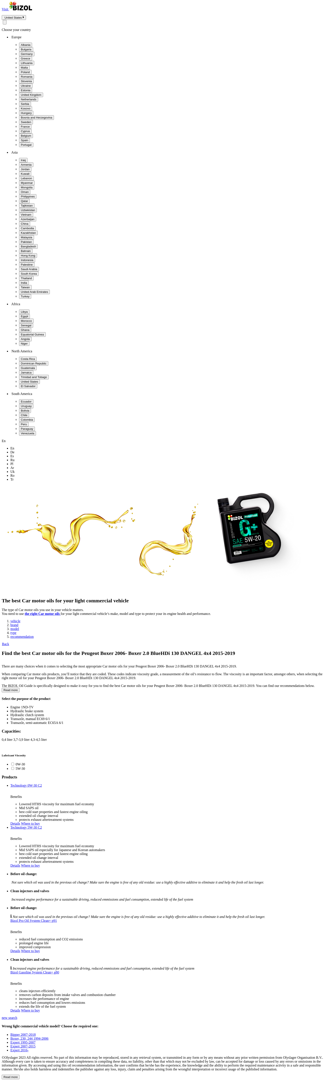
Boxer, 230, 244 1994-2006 (29, 1038)
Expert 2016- (19, 1050)
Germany (27, 54)
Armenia (26, 164)
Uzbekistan (28, 210)
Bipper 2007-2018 (23, 1034)
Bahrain (26, 251)
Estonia (25, 90)
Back (5, 644)
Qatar (24, 201)
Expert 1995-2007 (23, 1042)
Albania (25, 45)
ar (12, 468)
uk (12, 471)
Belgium (26, 135)
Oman (25, 192)
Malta (24, 67)
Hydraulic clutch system (27, 715)
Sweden (26, 122)
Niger (24, 343)
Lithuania (26, 63)
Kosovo (25, 108)
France (25, 126)
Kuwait (25, 173)
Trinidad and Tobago (34, 377)
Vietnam (26, 214)
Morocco (26, 320)
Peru (24, 424)
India (24, 282)
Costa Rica (28, 359)
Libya (24, 311)
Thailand (26, 278)
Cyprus (25, 131)
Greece (25, 58)
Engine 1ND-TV (22, 707)
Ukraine (26, 85)
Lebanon (26, 178)
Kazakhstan (28, 232)
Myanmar (27, 182)
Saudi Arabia (29, 269)
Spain (24, 140)
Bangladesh (28, 246)
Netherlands (28, 99)
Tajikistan (27, 205)
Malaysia (26, 237)
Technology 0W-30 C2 (26, 785)
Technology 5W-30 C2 (26, 827)
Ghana (25, 330)
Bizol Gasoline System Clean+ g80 (34, 972)
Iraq (23, 160)
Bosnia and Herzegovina (36, 117)
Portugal (26, 144)
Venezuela (27, 433)
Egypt (24, 316)
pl (11, 464)
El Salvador (28, 386)
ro (12, 475)
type (13, 633)
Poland (25, 72)
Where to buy (30, 823)
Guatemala (28, 368)
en (12, 448)
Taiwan (25, 287)
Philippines (28, 196)
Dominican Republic (34, 363)
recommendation (22, 636)
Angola (25, 339)
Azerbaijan (27, 219)
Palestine (27, 264)
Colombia (27, 419)
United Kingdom (31, 94)
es (12, 456)
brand (14, 625)
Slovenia (26, 81)
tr (12, 479)
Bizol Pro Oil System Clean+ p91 (33, 920)
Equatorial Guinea (32, 334)
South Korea (29, 273)
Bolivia (25, 410)
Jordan (25, 169)
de (12, 452)
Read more (10, 690)
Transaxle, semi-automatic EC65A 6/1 (36, 723)
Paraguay (27, 428)
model (14, 629)
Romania (26, 76)
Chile (24, 415)
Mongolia (26, 187)
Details (15, 823)
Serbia (25, 104)
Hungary (26, 113)
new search (9, 1018)
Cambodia (27, 228)
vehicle (15, 621)
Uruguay (26, 406)
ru (12, 460)
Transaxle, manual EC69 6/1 (30, 719)
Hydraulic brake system (26, 711)
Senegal (26, 325)
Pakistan (26, 242)
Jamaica (26, 372)
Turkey (25, 296)
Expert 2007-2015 (23, 1046)
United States (29, 381)
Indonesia (27, 260)
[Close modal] (4, 22)
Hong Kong (28, 255)
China (24, 223)
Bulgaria (26, 49)
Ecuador (26, 401)
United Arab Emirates (34, 292)
